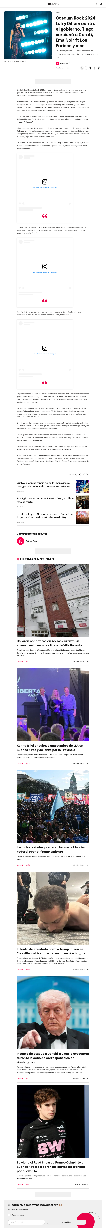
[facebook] (86, 68)
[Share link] (98, 68)
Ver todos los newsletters (18, 1209)
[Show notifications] (101, 4)
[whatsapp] (82, 68)
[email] (94, 68)
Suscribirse (66, 1222)
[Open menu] (5, 4)
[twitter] (90, 68)
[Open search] (96, 4)
